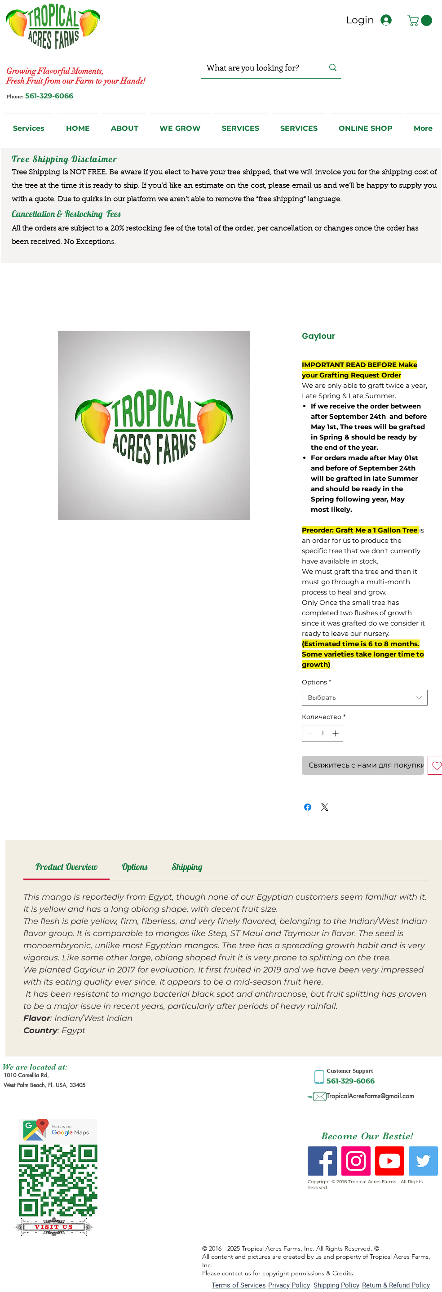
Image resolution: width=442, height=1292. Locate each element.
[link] (66, 866)
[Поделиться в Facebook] (307, 807)
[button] (421, 20)
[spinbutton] (322, 733)
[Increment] (336, 733)
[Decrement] (308, 733)
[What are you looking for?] (256, 68)
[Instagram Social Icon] (356, 1161)
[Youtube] (389, 1161)
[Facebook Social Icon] (322, 1161)
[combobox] (365, 698)
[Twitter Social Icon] (423, 1161)
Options (316, 682)
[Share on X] (324, 807)
